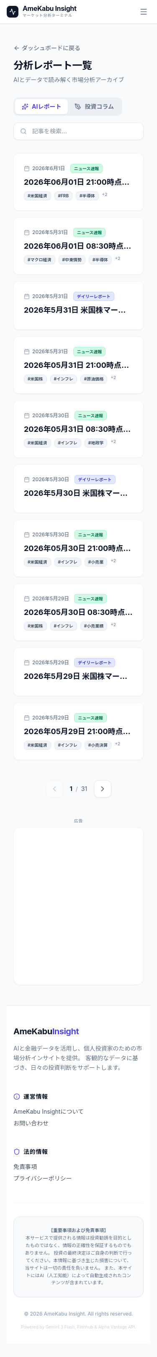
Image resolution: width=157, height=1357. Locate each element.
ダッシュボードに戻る (46, 47)
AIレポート (41, 106)
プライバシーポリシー (42, 1178)
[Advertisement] (78, 906)
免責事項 (25, 1166)
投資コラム (94, 106)
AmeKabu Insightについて (48, 1111)
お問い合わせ (31, 1123)
